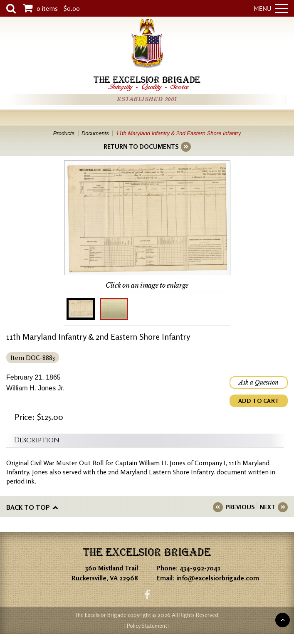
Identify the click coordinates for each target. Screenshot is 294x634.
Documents (95, 133)
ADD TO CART (258, 400)
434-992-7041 (200, 568)
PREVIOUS (239, 507)
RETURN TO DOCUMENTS (141, 146)
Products (63, 133)
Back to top (28, 507)
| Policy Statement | (147, 625)
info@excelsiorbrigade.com (217, 578)
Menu (271, 8)
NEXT (267, 507)
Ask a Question (259, 382)
